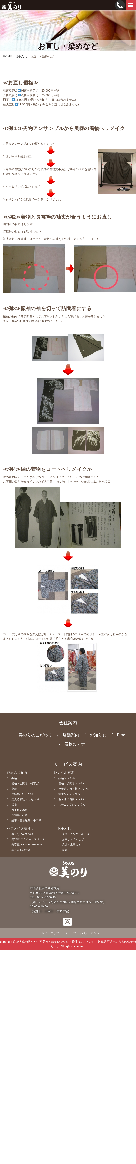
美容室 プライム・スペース (28, 839)
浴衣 (14, 804)
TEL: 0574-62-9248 (43, 897)
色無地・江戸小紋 (22, 794)
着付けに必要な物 (22, 834)
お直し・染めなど (73, 839)
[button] (67, 923)
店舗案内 (71, 735)
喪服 (14, 788)
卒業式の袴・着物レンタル (74, 788)
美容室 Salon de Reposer (27, 844)
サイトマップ (50, 933)
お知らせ (98, 735)
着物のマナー (76, 744)
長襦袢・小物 (19, 815)
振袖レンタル (66, 778)
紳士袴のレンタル (69, 794)
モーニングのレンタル (72, 804)
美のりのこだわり (35, 735)
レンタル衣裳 (64, 772)
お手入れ (64, 828)
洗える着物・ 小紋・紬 (25, 799)
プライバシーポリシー (87, 933)
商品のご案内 (17, 772)
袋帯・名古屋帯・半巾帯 (26, 820)
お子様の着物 (19, 809)
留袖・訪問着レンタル (72, 783)
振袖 (14, 778)
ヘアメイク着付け (20, 828)
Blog (121, 735)
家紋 (64, 849)
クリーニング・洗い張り (77, 834)
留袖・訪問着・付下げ (25, 783)
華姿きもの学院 (20, 849)
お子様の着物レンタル (72, 799)
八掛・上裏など (71, 844)
